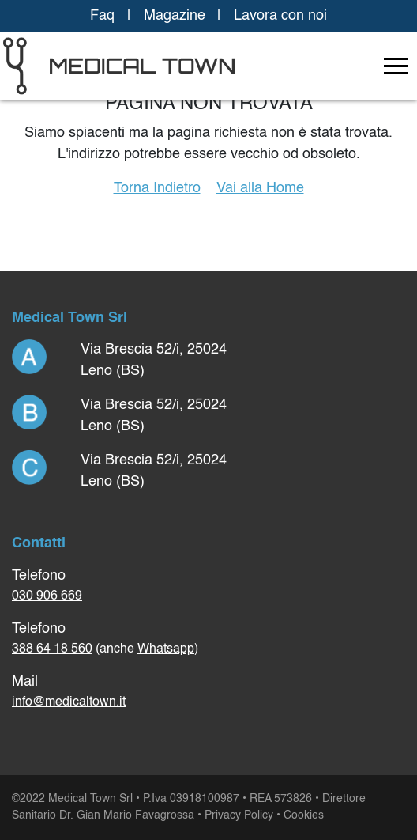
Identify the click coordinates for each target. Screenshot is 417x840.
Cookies (304, 815)
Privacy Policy (239, 815)
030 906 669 (47, 596)
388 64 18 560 (52, 649)
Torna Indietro (157, 188)
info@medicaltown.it (69, 702)
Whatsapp (165, 649)
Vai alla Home (260, 188)
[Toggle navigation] (395, 65)
